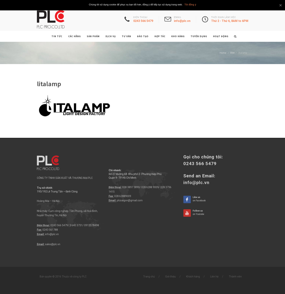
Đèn (232, 52)
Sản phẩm (93, 36)
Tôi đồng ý (190, 4)
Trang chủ (149, 276)
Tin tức (57, 36)
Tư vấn (126, 36)
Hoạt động (220, 36)
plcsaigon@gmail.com (130, 200)
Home (223, 52)
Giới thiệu (170, 276)
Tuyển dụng (199, 36)
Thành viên (235, 276)
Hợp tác (159, 36)
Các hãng (74, 36)
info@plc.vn (52, 234)
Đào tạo (143, 36)
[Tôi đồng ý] (280, 5)
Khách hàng (193, 276)
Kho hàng (178, 36)
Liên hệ (214, 276)
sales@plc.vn (52, 244)
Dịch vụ (111, 36)
